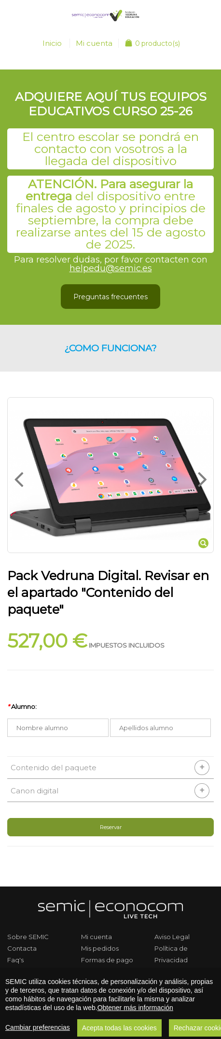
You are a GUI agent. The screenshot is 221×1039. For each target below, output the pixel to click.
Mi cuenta (94, 43)
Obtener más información (135, 1007)
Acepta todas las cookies (119, 1028)
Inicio (52, 43)
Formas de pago (107, 960)
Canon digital (34, 790)
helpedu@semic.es (110, 268)
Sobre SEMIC (28, 937)
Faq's (15, 960)
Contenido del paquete (54, 767)
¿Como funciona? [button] (110, 348)
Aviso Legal (172, 937)
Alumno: (22, 706)
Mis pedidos (100, 948)
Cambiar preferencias (37, 1027)
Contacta (22, 948)
